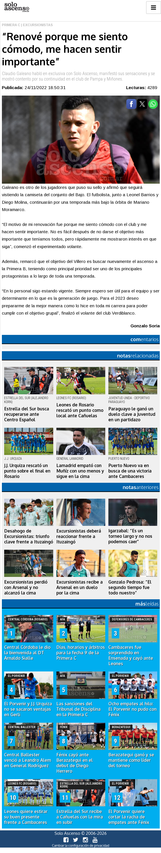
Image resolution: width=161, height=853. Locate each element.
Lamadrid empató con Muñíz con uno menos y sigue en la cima (80, 471)
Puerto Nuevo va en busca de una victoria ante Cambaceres (130, 471)
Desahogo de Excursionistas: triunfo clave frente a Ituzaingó (28, 536)
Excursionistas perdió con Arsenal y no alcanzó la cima (25, 587)
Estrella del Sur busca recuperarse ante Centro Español (26, 414)
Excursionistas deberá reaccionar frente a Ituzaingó (78, 536)
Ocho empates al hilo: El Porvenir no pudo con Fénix (132, 709)
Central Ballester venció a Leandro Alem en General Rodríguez (27, 760)
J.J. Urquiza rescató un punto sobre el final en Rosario (27, 471)
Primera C (11, 25)
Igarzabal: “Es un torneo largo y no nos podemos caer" (130, 536)
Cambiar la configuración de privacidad (80, 845)
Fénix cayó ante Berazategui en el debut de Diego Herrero (74, 763)
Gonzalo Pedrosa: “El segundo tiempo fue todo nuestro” (129, 587)
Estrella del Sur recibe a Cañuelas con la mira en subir (79, 817)
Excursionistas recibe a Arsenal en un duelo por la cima (79, 587)
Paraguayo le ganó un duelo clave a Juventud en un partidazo (131, 414)
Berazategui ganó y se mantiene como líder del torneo (131, 760)
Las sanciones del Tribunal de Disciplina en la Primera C (78, 709)
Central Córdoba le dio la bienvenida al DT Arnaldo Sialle (27, 652)
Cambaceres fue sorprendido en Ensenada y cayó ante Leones (130, 655)
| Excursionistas (36, 25)
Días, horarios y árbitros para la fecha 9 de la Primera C (80, 652)
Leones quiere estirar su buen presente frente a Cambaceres (26, 817)
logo (16, 7)
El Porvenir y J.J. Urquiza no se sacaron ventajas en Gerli (28, 709)
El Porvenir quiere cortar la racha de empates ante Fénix (128, 817)
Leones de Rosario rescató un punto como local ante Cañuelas (79, 410)
